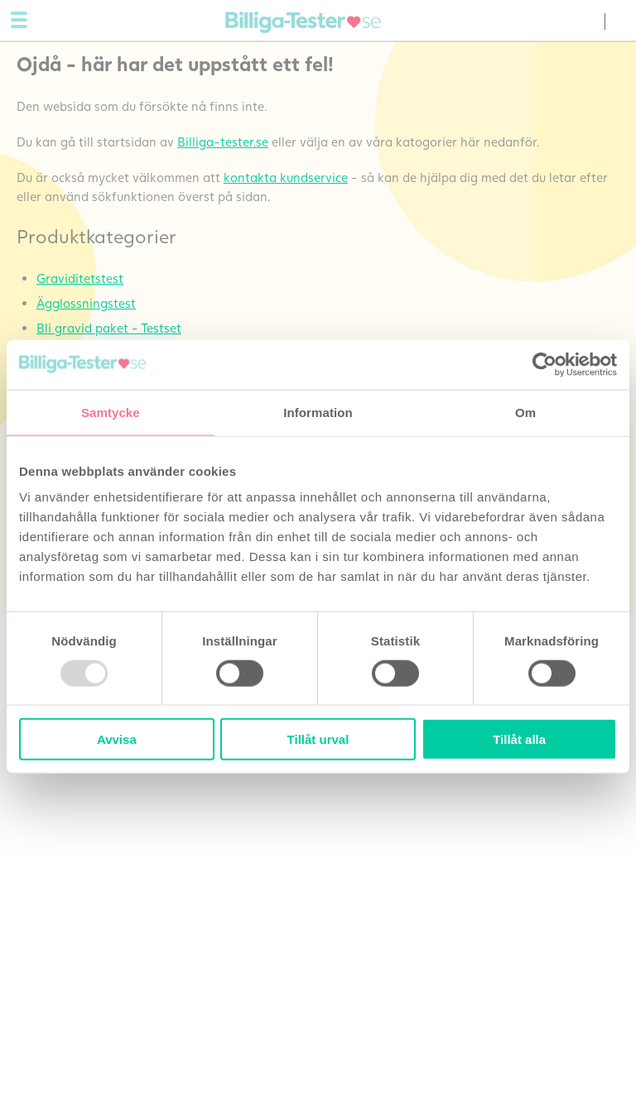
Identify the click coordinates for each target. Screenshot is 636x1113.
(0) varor (586, 21)
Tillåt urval (318, 739)
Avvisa (117, 739)
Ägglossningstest (86, 302)
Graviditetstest (79, 278)
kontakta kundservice (286, 177)
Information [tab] (318, 412)
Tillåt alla (519, 739)
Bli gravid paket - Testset (108, 327)
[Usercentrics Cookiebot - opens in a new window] (544, 364)
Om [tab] (525, 412)
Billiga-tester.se (222, 141)
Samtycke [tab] (110, 412)
